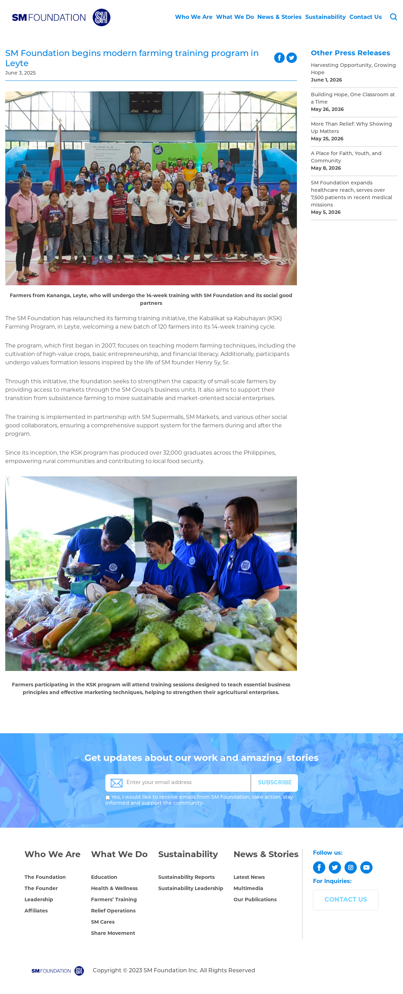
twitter (291, 57)
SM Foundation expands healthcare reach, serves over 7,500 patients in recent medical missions (351, 194)
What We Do (235, 17)
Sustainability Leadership (190, 888)
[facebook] (319, 867)
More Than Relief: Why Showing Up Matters (351, 128)
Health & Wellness (114, 888)
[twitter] (335, 867)
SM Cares (102, 922)
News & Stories (279, 17)
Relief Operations (113, 911)
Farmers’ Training (114, 900)
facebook (279, 57)
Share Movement (113, 933)
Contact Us (365, 17)
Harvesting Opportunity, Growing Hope (353, 69)
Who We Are (194, 17)
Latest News (249, 877)
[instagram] (351, 867)
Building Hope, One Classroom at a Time (353, 98)
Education (104, 877)
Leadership (39, 900)
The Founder (41, 888)
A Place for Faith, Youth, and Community (346, 157)
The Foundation (45, 877)
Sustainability (325, 17)
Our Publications (255, 900)
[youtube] (366, 867)
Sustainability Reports (186, 877)
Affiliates (36, 911)
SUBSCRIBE (275, 783)
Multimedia (248, 888)
